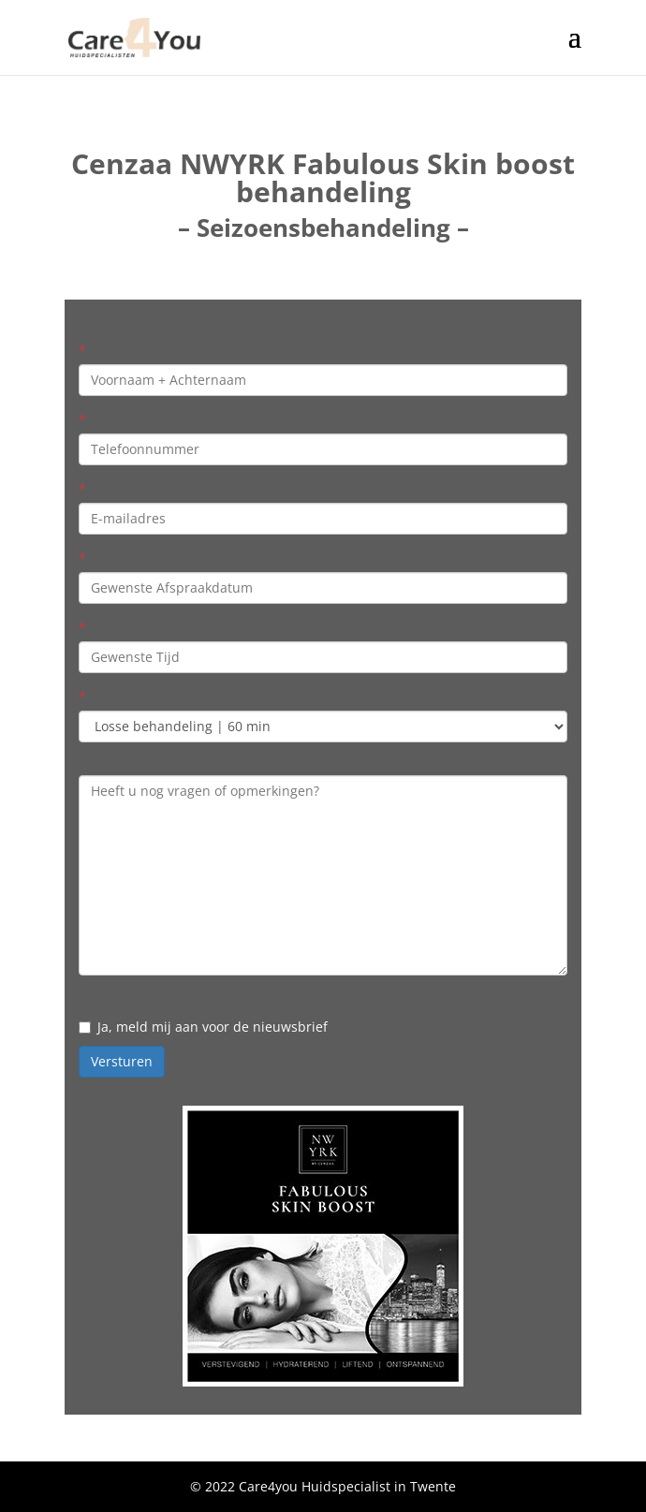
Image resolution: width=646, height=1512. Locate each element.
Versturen (122, 1061)
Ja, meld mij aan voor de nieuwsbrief (203, 1026)
